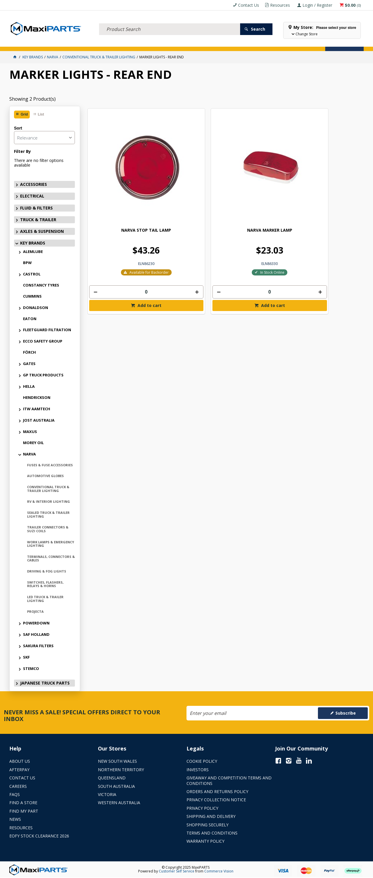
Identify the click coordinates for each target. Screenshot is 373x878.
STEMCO (31, 668)
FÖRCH (29, 352)
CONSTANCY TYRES (41, 285)
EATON (29, 318)
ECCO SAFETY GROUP (42, 341)
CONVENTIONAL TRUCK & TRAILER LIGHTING (48, 489)
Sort (18, 128)
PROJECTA (35, 611)
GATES (29, 363)
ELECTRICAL (48, 43)
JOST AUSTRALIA (38, 420)
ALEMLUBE (33, 251)
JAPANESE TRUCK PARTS (45, 683)
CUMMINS (32, 296)
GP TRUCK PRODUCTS (43, 375)
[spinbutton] (119, 233)
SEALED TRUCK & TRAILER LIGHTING (48, 514)
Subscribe (345, 713)
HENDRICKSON (36, 397)
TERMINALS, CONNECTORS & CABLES (51, 558)
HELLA (29, 386)
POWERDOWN (36, 623)
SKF (26, 657)
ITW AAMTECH (36, 408)
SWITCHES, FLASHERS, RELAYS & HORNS (45, 584)
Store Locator (219, 43)
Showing (32, 99)
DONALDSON (35, 307)
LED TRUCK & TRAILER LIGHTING (45, 599)
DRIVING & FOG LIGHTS (46, 571)
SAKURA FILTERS (38, 645)
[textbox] (169, 22)
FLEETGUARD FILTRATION (47, 329)
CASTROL (32, 274)
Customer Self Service (176, 871)
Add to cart (122, 247)
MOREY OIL (33, 442)
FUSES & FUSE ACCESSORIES (50, 465)
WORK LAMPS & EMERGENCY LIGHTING (50, 544)
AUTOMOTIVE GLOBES (45, 476)
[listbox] (44, 137)
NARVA (29, 454)
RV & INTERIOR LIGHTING (48, 501)
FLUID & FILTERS (75, 43)
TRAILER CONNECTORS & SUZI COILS (47, 529)
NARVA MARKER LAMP (189, 171)
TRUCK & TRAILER (105, 43)
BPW (27, 262)
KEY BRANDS (171, 43)
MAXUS (30, 431)
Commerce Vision (218, 871)
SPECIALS (193, 43)
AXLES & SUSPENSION (140, 43)
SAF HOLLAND (36, 634)
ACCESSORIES (22, 43)
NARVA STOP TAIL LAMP (119, 171)
